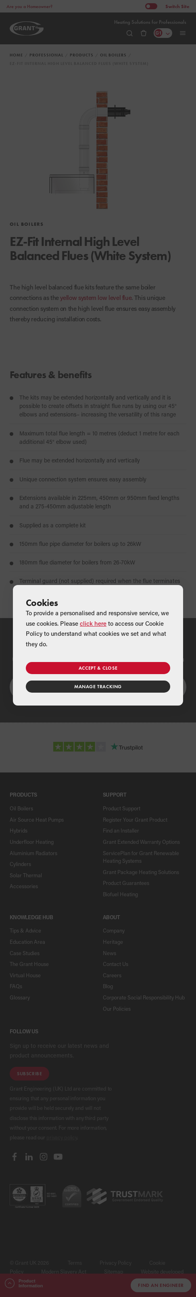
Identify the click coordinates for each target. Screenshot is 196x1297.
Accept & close (98, 668)
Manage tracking (98, 686)
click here (93, 623)
